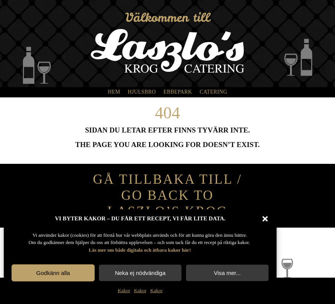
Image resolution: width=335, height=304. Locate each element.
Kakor (124, 290)
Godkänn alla (53, 273)
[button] (265, 219)
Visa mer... (227, 273)
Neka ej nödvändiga (140, 273)
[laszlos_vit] (167, 33)
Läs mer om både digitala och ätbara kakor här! (140, 250)
